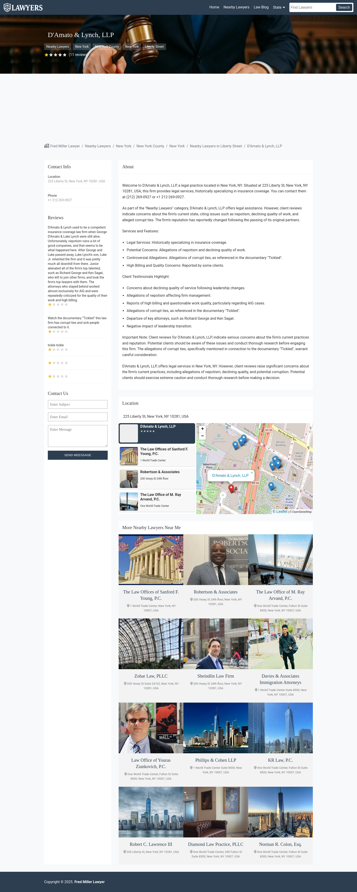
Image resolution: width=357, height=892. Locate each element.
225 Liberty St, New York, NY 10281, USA (76, 181)
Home (214, 7)
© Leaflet (280, 511)
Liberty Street (154, 46)
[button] (231, 489)
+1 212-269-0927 (60, 200)
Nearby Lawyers (236, 7)
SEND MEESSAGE (77, 455)
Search (344, 7)
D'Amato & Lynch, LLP (264, 146)
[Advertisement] (178, 108)
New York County (107, 46)
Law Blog (261, 7)
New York (82, 46)
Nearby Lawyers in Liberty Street (216, 146)
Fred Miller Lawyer (65, 146)
